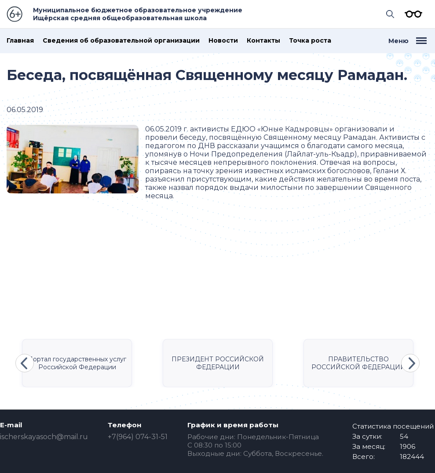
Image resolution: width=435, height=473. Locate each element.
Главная (20, 40)
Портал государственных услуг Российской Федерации (77, 363)
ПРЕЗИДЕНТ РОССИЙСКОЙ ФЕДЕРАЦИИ (218, 363)
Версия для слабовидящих (411, 14)
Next (410, 363)
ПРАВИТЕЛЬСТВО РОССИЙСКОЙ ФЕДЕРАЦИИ (358, 363)
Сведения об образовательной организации (121, 40)
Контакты (263, 40)
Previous (24, 363)
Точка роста (310, 40)
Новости (223, 40)
